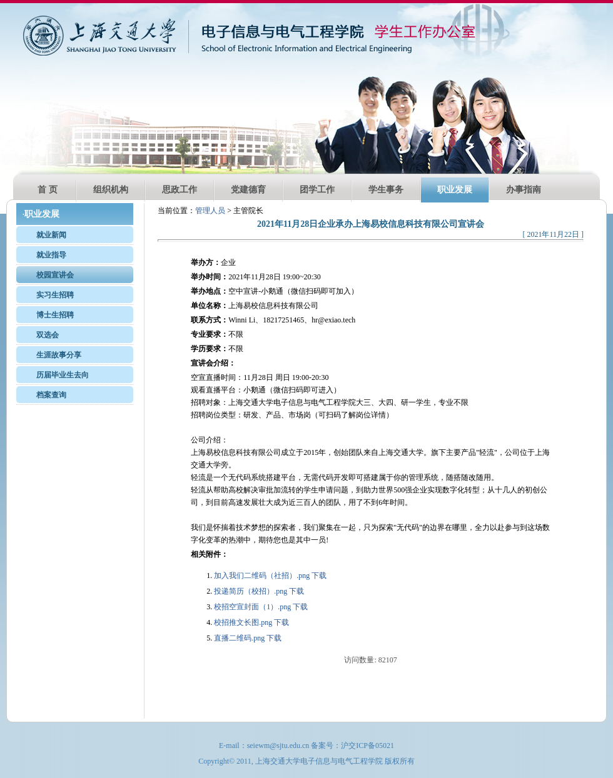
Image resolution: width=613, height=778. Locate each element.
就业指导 (51, 255)
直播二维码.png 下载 (247, 638)
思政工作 (179, 189)
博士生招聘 (55, 315)
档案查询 (51, 395)
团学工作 (317, 189)
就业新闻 (51, 235)
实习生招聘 (55, 295)
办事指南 (523, 189)
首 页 (48, 189)
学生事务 (385, 189)
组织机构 (110, 189)
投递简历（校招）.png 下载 (259, 591)
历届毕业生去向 (62, 375)
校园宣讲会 (55, 275)
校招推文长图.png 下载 (251, 622)
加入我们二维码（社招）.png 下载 (270, 575)
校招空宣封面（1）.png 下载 (261, 606)
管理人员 (210, 210)
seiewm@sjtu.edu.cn (278, 745)
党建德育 (248, 189)
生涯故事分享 (58, 355)
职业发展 (454, 189)
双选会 (47, 335)
